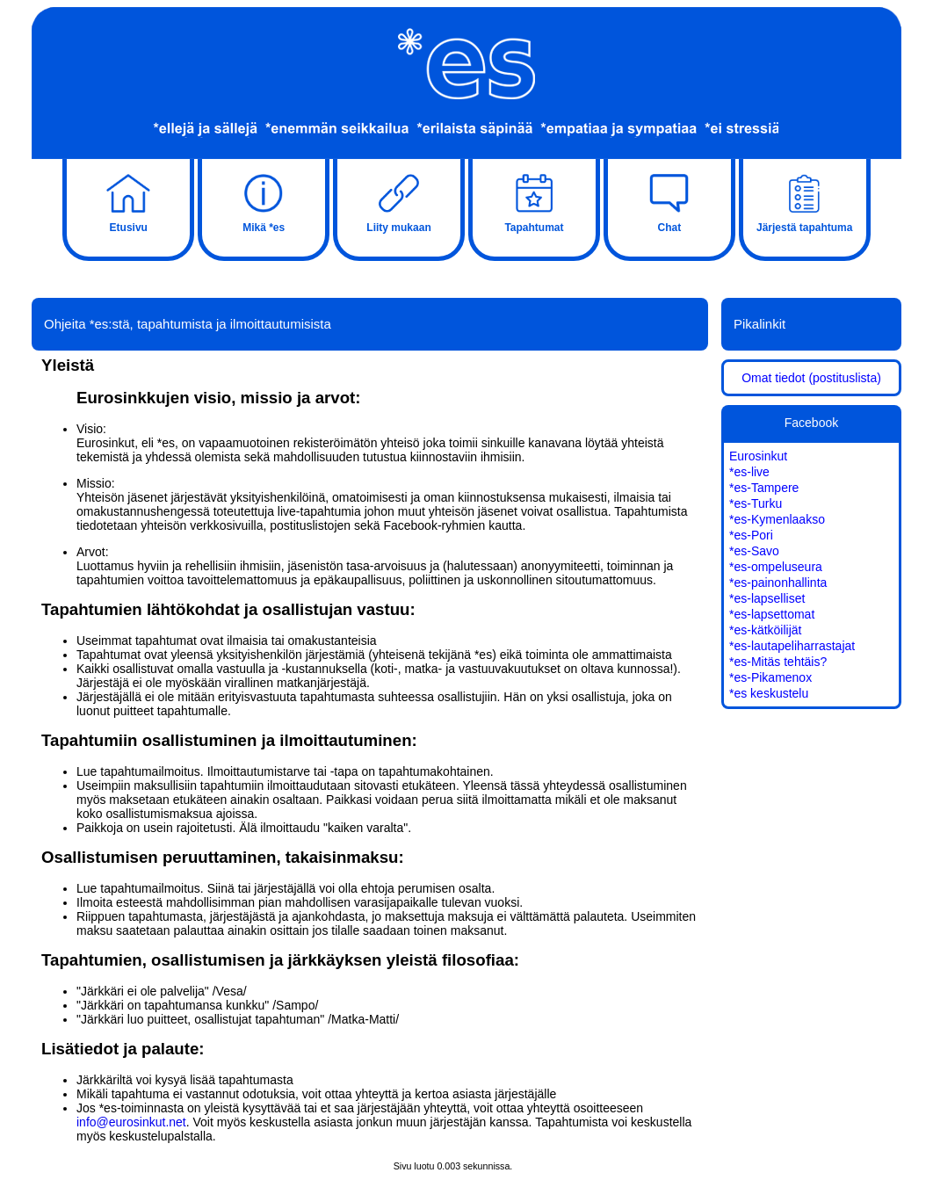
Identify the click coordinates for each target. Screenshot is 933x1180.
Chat (669, 201)
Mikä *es (263, 201)
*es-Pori (751, 535)
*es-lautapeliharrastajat (792, 646)
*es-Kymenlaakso (777, 519)
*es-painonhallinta (778, 583)
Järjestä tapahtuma (804, 201)
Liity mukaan (398, 201)
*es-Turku (755, 503)
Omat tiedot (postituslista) (811, 378)
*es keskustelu (768, 693)
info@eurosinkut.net (131, 1122)
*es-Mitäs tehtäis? (778, 662)
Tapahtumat (534, 201)
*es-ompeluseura (775, 567)
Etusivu (128, 201)
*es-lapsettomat (771, 614)
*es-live (749, 472)
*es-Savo (754, 551)
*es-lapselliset (767, 598)
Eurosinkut (758, 456)
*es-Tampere (764, 488)
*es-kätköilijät (765, 630)
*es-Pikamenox (770, 677)
